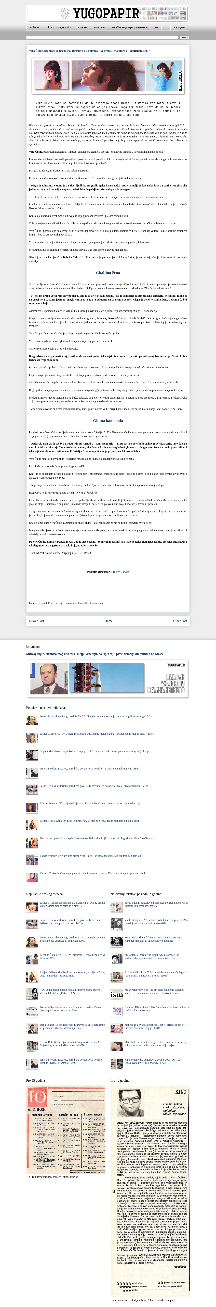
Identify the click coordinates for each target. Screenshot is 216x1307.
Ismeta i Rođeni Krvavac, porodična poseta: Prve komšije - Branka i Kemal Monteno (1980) (90, 768)
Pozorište (83, 603)
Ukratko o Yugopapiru (58, 27)
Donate (124, 571)
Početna (34, 27)
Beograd (42, 603)
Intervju (59, 603)
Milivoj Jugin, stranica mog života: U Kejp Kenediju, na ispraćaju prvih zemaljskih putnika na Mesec (95, 654)
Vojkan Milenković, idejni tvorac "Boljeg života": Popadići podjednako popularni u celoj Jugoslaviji (94, 751)
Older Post (180, 621)
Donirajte (99, 27)
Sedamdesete (96, 603)
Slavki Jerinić (102, 333)
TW (117, 571)
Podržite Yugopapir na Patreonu (130, 27)
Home (109, 621)
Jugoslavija (70, 603)
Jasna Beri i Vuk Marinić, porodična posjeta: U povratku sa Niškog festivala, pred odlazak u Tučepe (94, 785)
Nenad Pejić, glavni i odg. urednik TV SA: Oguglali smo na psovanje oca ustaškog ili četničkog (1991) (96, 716)
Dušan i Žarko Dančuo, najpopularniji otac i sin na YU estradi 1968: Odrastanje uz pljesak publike (93, 873)
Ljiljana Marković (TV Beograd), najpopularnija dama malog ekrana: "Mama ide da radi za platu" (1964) (97, 733)
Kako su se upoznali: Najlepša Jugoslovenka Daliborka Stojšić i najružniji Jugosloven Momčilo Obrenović (98, 838)
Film (50, 603)
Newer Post (36, 621)
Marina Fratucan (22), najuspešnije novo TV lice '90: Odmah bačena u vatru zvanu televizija (90, 803)
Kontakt (82, 27)
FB (156, 27)
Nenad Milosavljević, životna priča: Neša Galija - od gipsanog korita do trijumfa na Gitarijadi (91, 855)
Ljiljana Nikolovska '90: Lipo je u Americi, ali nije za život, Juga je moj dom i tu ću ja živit (89, 820)
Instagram (179, 27)
